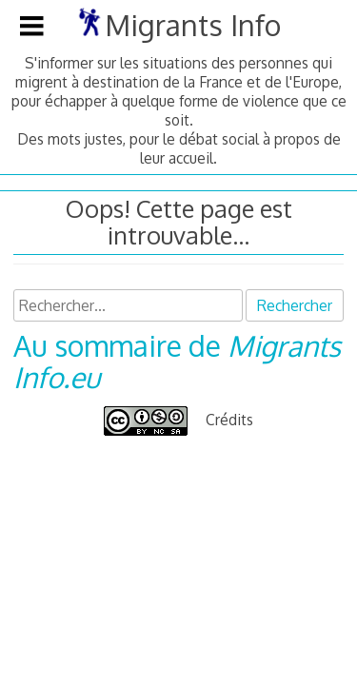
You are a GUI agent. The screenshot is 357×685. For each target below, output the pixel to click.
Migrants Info (193, 25)
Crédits (229, 419)
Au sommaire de (177, 361)
